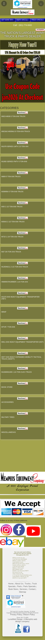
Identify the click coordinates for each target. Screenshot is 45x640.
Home (10, 584)
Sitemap (22, 592)
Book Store (13, 589)
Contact (32, 589)
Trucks (27, 584)
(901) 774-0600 (25, 25)
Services (23, 589)
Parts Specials (29, 586)
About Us (19, 584)
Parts (19, 586)
